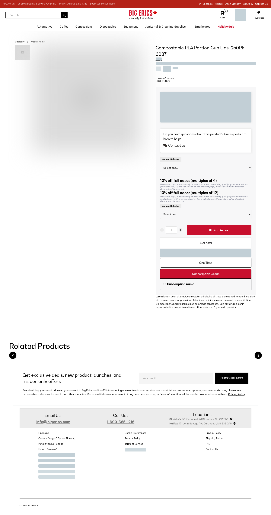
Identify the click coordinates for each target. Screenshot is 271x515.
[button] (36, 15)
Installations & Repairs (50, 443)
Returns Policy (132, 438)
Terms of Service (134, 443)
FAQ (208, 443)
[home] (110, 15)
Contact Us (212, 449)
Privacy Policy (236, 394)
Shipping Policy (214, 438)
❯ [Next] (258, 355)
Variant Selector (171, 159)
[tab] (205, 263)
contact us (261, 4)
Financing (43, 433)
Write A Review (166, 77)
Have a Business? (48, 449)
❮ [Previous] (13, 355)
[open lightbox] (87, 98)
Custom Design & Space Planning (56, 438)
